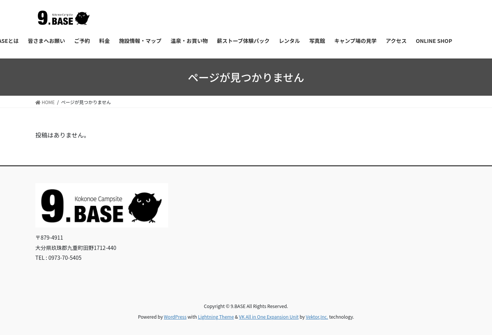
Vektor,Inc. (317, 316)
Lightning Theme (216, 316)
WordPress (175, 316)
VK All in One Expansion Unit (269, 316)
